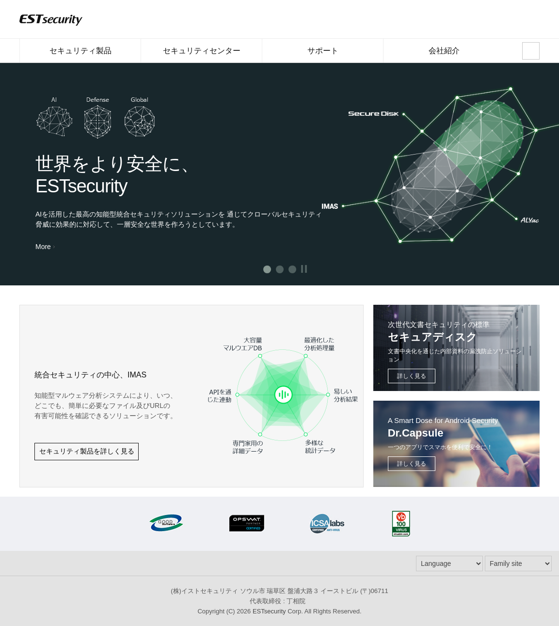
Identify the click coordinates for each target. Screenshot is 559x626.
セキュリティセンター (201, 55)
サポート (322, 55)
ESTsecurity (269, 611)
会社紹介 (443, 55)
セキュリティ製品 (80, 55)
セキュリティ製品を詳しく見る (86, 451)
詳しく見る (411, 376)
